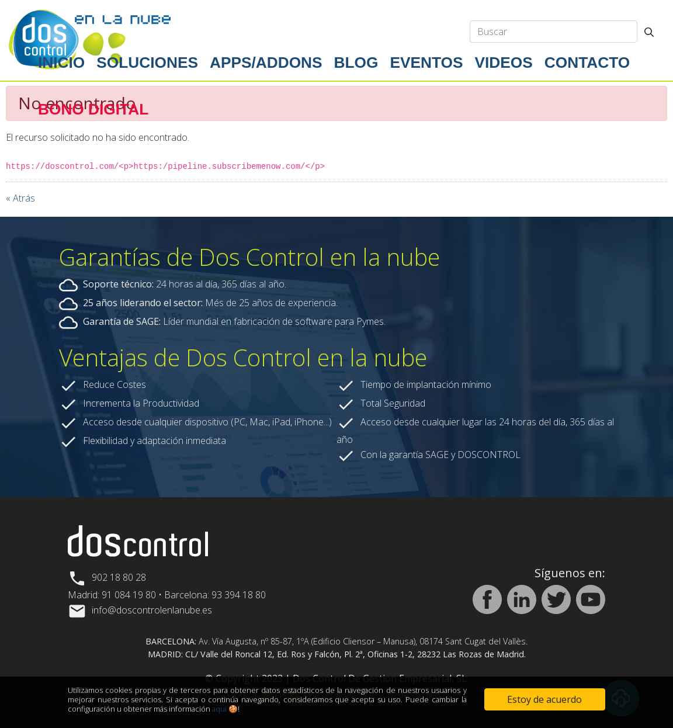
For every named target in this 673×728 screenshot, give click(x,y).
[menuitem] (61, 63)
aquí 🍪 (225, 708)
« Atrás (20, 198)
